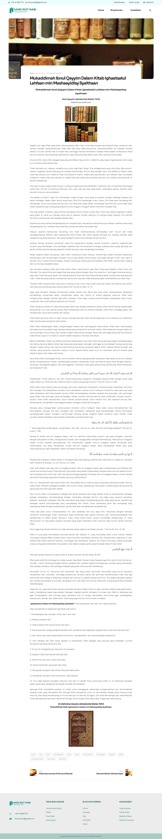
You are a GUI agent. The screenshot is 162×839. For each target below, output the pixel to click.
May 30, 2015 (40, 73)
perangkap (101, 754)
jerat (69, 754)
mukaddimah (88, 754)
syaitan (112, 754)
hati (40, 754)
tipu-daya (51, 759)
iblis (48, 754)
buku (33, 754)
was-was (62, 759)
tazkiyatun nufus (37, 759)
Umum (32, 73)
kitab (77, 754)
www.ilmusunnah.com (81, 102)
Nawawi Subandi (55, 73)
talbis (121, 754)
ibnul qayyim (58, 754)
